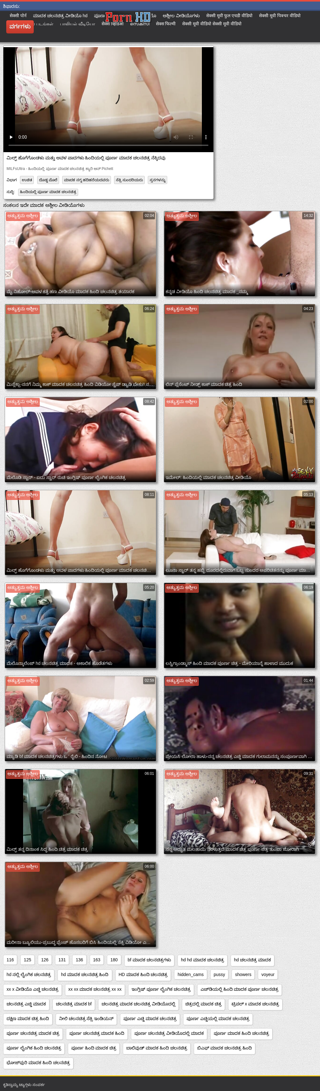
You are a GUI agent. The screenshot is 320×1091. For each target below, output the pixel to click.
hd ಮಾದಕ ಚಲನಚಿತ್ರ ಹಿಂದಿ (84, 974)
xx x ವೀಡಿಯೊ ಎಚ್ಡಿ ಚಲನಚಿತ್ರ (32, 989)
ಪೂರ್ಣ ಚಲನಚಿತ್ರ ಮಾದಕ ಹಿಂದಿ (97, 1033)
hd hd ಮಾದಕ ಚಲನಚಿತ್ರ (202, 959)
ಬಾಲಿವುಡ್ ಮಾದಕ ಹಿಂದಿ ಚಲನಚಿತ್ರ (156, 1047)
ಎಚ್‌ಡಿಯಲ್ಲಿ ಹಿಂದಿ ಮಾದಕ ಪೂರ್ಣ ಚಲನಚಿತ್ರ (240, 989)
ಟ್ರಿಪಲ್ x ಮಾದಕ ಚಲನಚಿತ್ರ (255, 1003)
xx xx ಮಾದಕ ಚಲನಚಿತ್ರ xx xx (95, 989)
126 (44, 959)
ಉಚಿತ (27, 180)
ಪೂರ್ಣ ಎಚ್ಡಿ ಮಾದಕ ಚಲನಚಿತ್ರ (150, 1018)
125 (27, 959)
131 (62, 959)
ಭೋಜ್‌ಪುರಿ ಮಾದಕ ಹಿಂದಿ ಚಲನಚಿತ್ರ (38, 1062)
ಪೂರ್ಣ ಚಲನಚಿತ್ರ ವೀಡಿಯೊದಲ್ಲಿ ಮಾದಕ (169, 1033)
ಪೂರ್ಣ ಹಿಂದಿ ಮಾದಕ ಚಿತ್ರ (94, 1047)
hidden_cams (190, 974)
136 (79, 959)
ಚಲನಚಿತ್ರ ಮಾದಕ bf (74, 1003)
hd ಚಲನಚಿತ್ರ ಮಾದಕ (252, 959)
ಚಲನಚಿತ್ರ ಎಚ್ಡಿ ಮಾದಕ (26, 1003)
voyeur (267, 974)
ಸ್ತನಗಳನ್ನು (157, 180)
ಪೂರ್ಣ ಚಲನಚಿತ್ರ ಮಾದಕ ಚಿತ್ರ (33, 1033)
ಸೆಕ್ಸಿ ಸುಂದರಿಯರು (129, 180)
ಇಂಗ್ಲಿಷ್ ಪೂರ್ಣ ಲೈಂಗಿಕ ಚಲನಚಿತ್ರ (161, 989)
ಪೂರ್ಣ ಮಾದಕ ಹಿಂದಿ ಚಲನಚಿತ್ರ (241, 1033)
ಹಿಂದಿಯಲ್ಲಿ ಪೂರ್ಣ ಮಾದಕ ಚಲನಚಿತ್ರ (48, 192)
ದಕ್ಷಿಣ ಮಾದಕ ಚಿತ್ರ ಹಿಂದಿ (28, 1018)
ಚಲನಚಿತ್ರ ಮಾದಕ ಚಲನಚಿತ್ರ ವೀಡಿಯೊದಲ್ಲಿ (138, 1003)
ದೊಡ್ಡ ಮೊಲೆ (48, 180)
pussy (219, 974)
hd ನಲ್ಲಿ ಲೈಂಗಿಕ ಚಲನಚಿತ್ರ (29, 974)
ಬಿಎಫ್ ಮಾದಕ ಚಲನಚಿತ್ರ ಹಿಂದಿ (224, 1047)
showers (243, 974)
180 (114, 959)
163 (96, 959)
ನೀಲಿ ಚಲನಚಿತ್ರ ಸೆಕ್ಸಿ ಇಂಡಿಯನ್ (86, 1018)
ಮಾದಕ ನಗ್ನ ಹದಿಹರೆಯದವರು (86, 180)
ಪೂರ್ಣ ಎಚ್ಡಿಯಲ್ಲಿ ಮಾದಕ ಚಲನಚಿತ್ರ (218, 1018)
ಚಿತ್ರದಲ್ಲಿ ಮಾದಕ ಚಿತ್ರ (203, 1003)
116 (10, 959)
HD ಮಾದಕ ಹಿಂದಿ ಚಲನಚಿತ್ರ (143, 974)
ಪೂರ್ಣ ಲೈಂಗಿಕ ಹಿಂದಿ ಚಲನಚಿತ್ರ (34, 1047)
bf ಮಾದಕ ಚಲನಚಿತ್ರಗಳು (149, 959)
